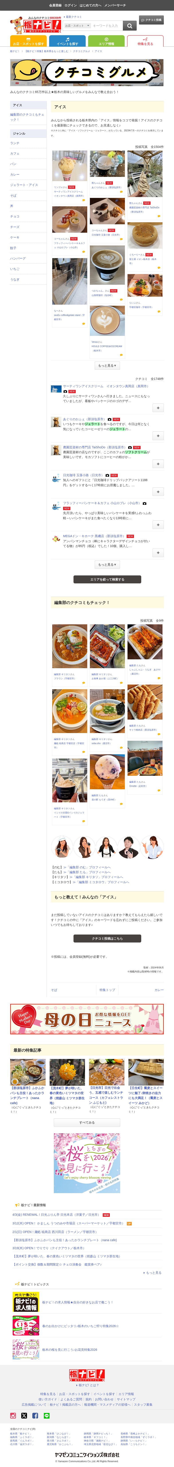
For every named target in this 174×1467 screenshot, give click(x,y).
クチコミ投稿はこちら (107, 938)
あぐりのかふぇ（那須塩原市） (107, 187)
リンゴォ (58, 187)
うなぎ (14, 279)
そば (54, 990)
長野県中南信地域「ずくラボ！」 (139, 1437)
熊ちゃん (96, 183)
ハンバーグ (18, 258)
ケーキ (14, 237)
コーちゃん (97, 230)
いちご (14, 269)
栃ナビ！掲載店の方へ (65, 1404)
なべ (56, 311)
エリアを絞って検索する (107, 579)
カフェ (14, 153)
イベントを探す (67, 42)
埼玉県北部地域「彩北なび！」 (101, 1444)
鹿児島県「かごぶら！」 (60, 1444)
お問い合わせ (104, 1399)
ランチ (14, 143)
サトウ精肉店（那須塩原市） (143, 730)
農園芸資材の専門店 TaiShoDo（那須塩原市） (95, 447)
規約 (88, 1399)
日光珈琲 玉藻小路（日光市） (106, 235)
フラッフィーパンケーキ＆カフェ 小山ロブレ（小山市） (102, 503)
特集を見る (145, 42)
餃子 (13, 248)
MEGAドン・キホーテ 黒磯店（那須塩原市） (94, 536)
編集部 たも (135, 665)
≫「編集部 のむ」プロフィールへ (87, 867)
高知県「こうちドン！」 (134, 1444)
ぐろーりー (134, 255)
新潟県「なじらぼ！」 (59, 1437)
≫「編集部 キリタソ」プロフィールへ (96, 877)
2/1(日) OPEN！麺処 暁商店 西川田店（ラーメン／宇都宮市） (55, 1232)
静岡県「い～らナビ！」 (134, 1441)
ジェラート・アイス (24, 185)
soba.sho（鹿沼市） (102, 743)
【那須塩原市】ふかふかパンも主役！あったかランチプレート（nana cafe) (64, 1240)
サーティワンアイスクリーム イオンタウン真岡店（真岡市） (106, 386)
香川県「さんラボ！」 (59, 1441)
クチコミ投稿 (151, 20)
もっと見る (152, 1272)
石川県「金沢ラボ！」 (22, 1444)
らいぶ (132, 303)
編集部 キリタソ (62, 674)
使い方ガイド (48, 1399)
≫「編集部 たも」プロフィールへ (87, 872)
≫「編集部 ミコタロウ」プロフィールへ (101, 882)
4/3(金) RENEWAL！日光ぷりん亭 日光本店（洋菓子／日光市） (56, 1214)
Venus (95, 342)
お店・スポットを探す (28, 42)
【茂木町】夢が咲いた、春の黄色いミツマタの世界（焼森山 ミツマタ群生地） (67, 1256)
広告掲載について (34, 1404)
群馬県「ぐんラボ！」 (22, 1441)
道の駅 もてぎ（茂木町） (104, 799)
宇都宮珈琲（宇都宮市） (141, 307)
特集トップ (107, 990)
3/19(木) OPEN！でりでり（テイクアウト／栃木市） (49, 1248)
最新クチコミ (72, 16)
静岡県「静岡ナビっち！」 (98, 1433)
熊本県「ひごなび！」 (59, 1433)
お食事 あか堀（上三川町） (105, 678)
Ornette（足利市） (138, 786)
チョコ (14, 216)
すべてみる (87, 1122)
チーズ (14, 227)
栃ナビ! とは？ (87, 1385)
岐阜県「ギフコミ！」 (96, 1437)
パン (13, 164)
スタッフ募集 (143, 1404)
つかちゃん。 (98, 291)
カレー (159, 990)
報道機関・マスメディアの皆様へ (107, 1404)
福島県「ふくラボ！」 (22, 1437)
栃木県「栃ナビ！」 (21, 1433)
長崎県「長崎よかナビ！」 (135, 1433)
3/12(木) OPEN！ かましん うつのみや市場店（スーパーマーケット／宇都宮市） (68, 1223)
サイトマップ (126, 1399)
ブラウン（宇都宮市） (65, 678)
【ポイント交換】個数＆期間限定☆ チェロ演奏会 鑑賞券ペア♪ (57, 1264)
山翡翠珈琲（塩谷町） (103, 295)
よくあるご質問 (71, 1399)
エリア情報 (106, 42)
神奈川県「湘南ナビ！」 (97, 1441)
